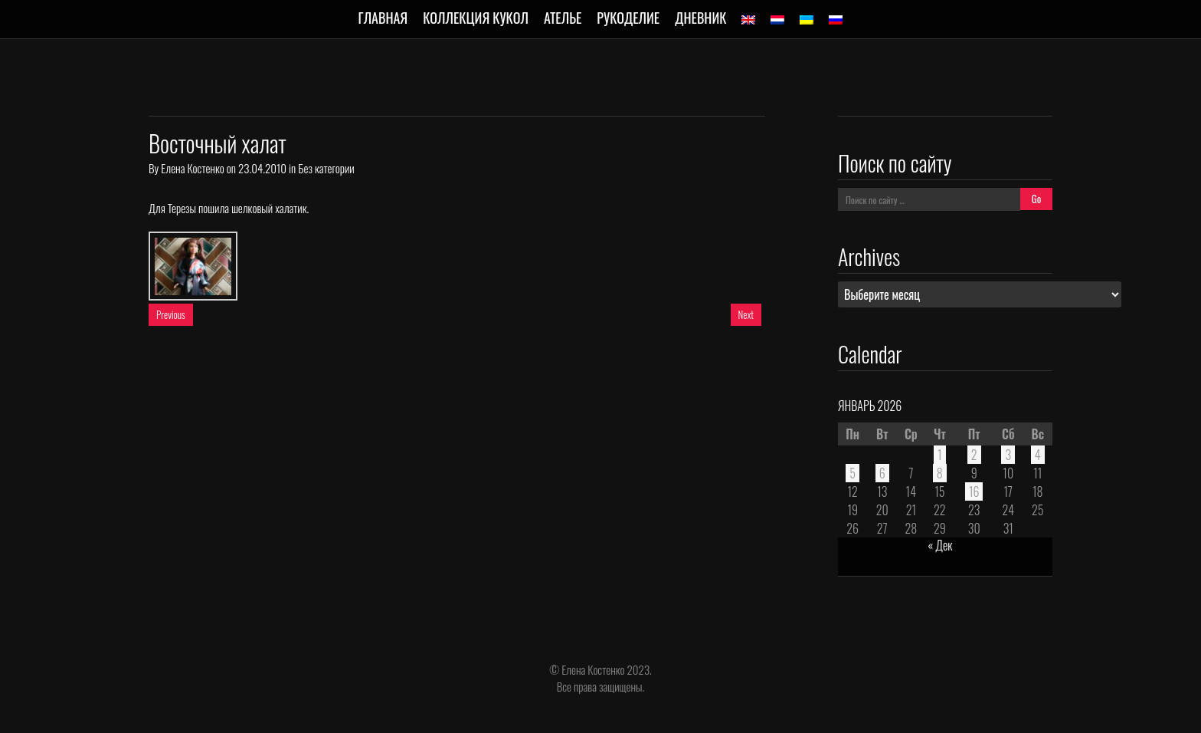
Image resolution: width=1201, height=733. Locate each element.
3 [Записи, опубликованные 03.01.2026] (1008, 454)
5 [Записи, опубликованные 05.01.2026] (852, 473)
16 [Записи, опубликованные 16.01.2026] (974, 491)
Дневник (700, 18)
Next (746, 314)
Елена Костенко (192, 167)
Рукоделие (628, 18)
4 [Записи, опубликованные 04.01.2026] (1038, 454)
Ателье (562, 18)
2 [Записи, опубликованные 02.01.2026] (974, 454)
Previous (170, 314)
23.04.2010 (262, 167)
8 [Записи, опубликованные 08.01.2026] (940, 473)
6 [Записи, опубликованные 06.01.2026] (882, 473)
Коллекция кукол (476, 18)
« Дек (940, 545)
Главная (383, 18)
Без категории (326, 167)
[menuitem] (748, 20)
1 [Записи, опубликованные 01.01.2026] (940, 454)
